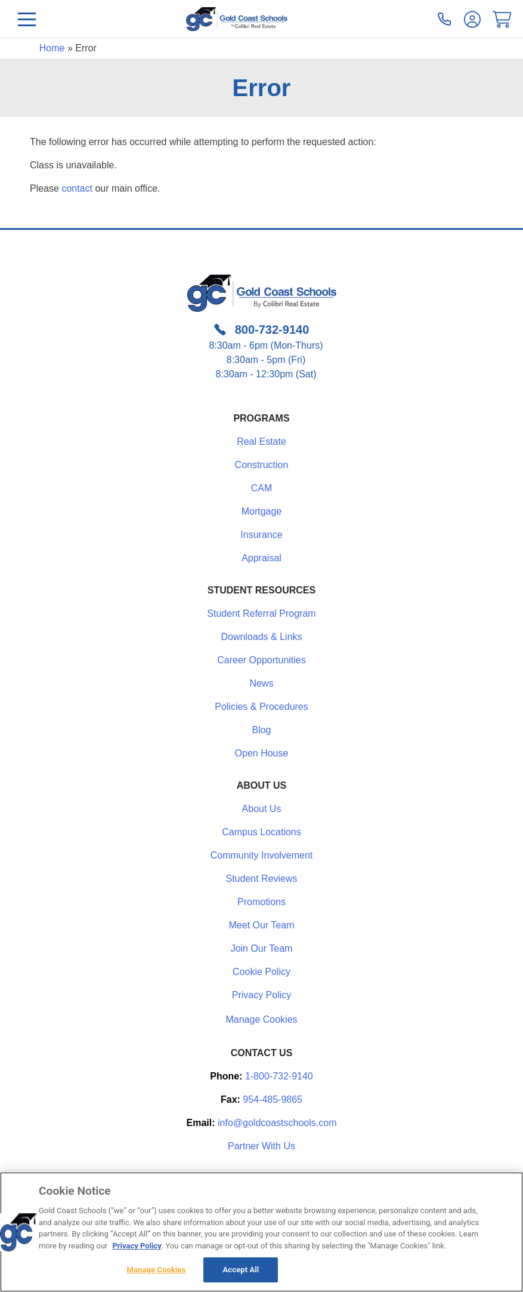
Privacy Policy (262, 995)
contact (76, 188)
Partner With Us (261, 1146)
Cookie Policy (261, 972)
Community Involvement (262, 855)
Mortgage (262, 511)
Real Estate (261, 441)
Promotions (261, 902)
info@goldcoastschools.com (277, 1123)
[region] (261, 1232)
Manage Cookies (261, 1019)
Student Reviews (261, 878)
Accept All (241, 1269)
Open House (262, 753)
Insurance (261, 535)
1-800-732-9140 (279, 1076)
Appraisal (261, 558)
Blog (261, 730)
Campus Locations (261, 832)
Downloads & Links (261, 637)
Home (52, 48)
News (261, 683)
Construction (262, 465)
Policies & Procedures (261, 707)
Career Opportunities (261, 660)
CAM (262, 488)
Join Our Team (262, 948)
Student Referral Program (261, 613)
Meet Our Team (262, 925)
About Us (261, 809)
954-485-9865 (272, 1099)
